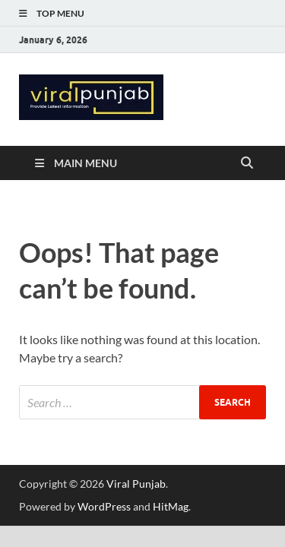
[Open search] (247, 163)
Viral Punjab (136, 483)
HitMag (170, 506)
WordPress (104, 506)
